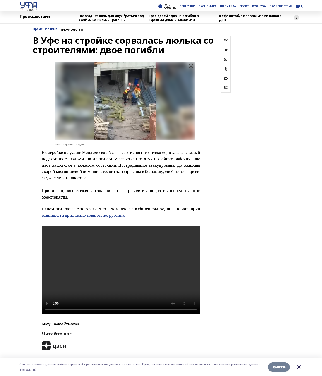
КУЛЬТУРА (259, 6)
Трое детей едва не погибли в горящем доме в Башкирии (174, 18)
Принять (279, 367)
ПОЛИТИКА (228, 6)
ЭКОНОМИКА (207, 6)
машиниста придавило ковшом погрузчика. (83, 215)
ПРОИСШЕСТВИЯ (280, 6)
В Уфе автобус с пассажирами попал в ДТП (250, 18)
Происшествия (34, 16)
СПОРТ (244, 6)
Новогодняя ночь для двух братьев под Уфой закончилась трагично (111, 18)
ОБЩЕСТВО (187, 6)
